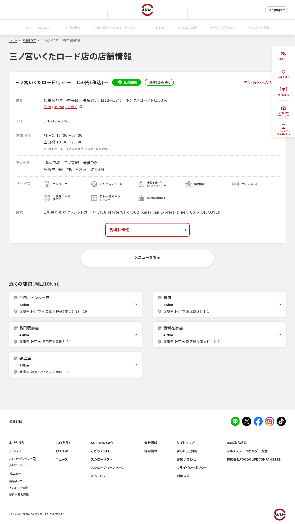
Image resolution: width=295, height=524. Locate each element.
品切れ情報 (148, 229)
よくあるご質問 (187, 27)
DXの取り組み (237, 442)
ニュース (62, 459)
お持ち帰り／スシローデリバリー (116, 27)
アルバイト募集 (259, 27)
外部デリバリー (18, 465)
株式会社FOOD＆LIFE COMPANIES (253, 459)
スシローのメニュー (39, 27)
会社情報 (150, 442)
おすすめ (158, 27)
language (277, 10)
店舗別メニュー (18, 481)
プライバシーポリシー (192, 467)
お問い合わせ (186, 459)
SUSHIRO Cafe (102, 442)
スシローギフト (101, 459)
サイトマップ (185, 442)
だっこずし (98, 475)
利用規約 (183, 475)
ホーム (13, 40)
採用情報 (150, 451)
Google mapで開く (63, 106)
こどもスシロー (101, 451)
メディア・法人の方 (223, 27)
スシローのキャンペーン (108, 467)
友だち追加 (127, 82)
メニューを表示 (148, 257)
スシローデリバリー (22, 458)
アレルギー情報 (18, 487)
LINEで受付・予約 (159, 82)
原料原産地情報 (19, 494)
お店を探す (73, 27)
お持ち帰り (16, 442)
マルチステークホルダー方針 (247, 451)
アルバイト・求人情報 (259, 82)
